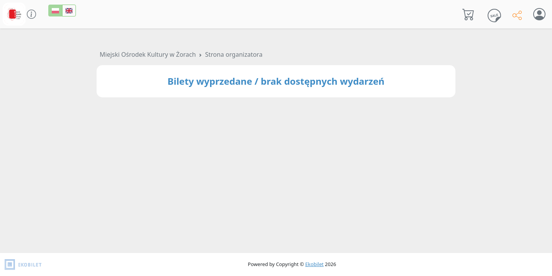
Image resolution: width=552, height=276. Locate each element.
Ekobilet (314, 264)
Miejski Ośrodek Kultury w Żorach (148, 54)
